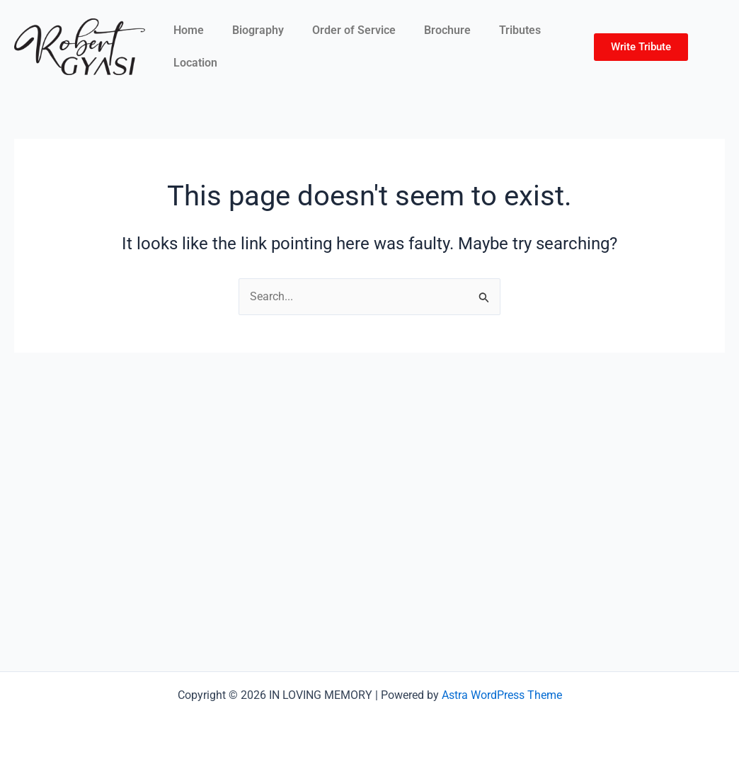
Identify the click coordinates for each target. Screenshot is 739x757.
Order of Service (354, 30)
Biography (258, 30)
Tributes (520, 30)
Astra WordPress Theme (502, 695)
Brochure (447, 30)
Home (188, 30)
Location (195, 62)
